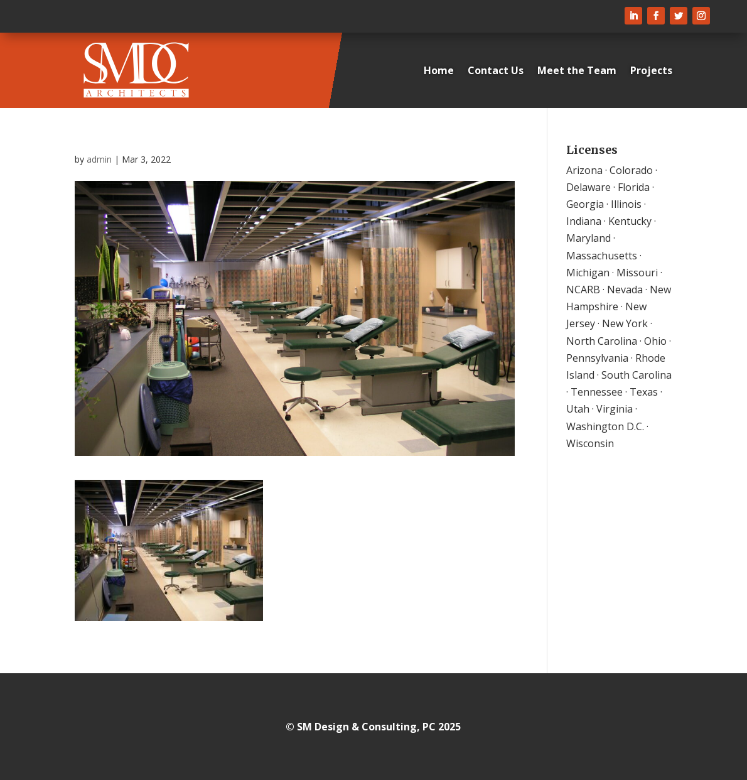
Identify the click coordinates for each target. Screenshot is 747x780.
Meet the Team (576, 70)
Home (439, 70)
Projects (651, 70)
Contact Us (496, 70)
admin (99, 159)
